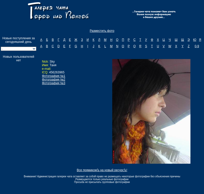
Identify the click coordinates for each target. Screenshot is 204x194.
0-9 (197, 46)
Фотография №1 (53, 76)
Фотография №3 (53, 83)
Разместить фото (102, 31)
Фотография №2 (53, 79)
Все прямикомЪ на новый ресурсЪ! (102, 170)
